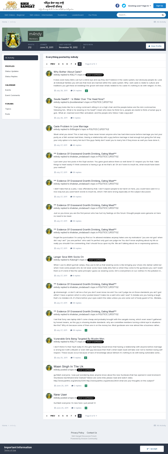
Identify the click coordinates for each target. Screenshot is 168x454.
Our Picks (92, 15)
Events (8, 90)
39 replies (75, 172)
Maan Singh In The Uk (68, 366)
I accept (152, 449)
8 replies (75, 275)
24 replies (76, 90)
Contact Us (92, 432)
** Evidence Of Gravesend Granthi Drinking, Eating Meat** (85, 153)
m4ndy (57, 74)
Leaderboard (77, 15)
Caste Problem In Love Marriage (71, 126)
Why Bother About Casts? (68, 71)
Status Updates (12, 71)
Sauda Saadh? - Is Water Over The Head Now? (79, 99)
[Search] (135, 15)
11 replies (76, 357)
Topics (8, 109)
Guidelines (62, 15)
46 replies (75, 145)
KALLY (73, 74)
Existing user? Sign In (139, 6)
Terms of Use (10, 450)
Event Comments (12, 95)
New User (60, 394)
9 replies (76, 118)
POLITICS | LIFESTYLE (103, 102)
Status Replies (11, 76)
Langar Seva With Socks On (69, 256)
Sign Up (159, 6)
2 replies (76, 385)
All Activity (9, 58)
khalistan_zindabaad (79, 156)
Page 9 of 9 (91, 64)
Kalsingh (74, 260)
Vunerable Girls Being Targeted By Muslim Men (79, 338)
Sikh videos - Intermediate (41, 15)
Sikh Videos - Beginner (15, 15)
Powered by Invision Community (84, 439)
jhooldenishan (76, 102)
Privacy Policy (77, 432)
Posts (7, 114)
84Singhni (74, 129)
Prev (52, 64)
